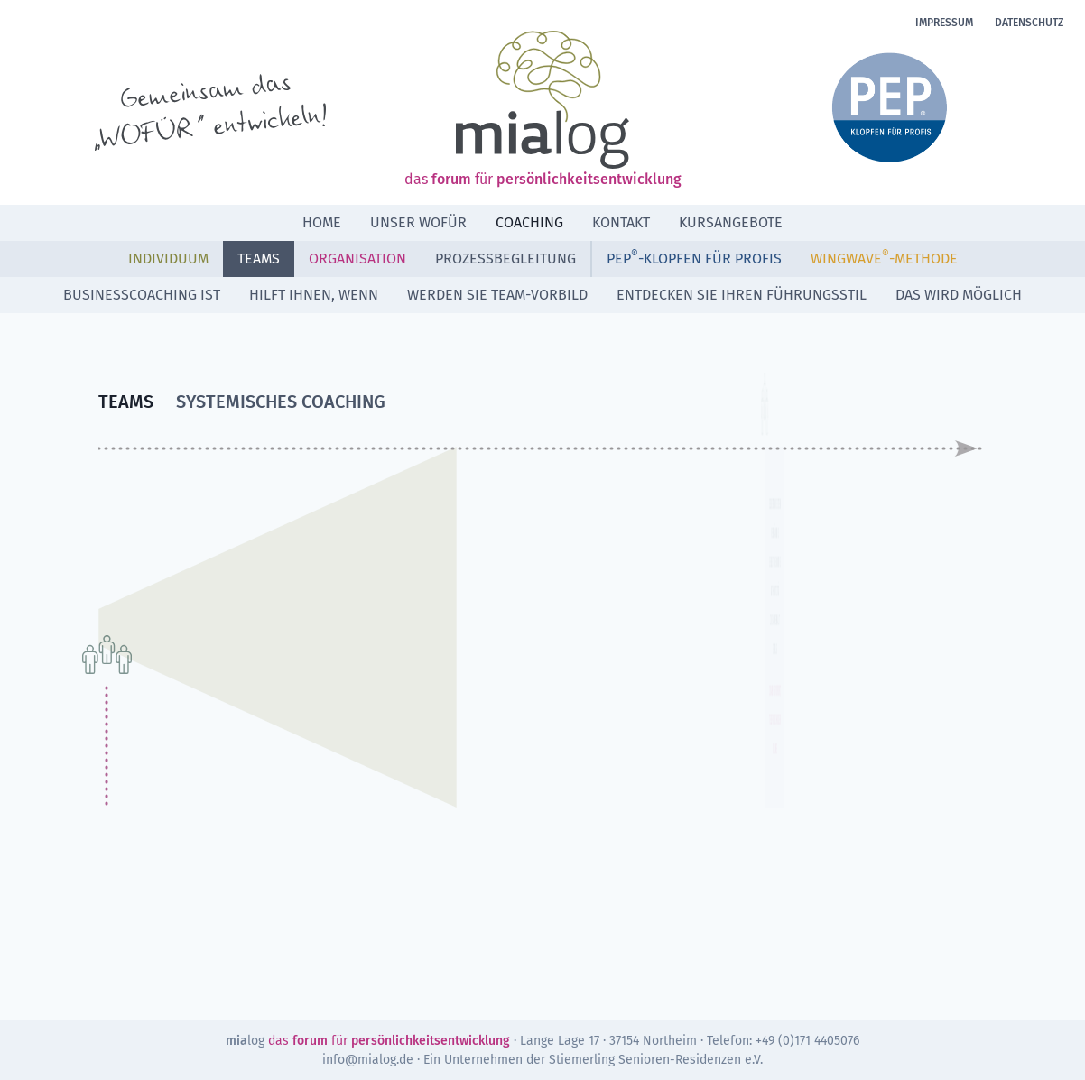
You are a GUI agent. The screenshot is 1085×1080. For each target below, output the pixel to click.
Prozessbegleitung (505, 258)
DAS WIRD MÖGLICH (958, 294)
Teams (258, 258)
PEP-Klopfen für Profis (694, 257)
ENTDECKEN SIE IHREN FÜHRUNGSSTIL (742, 294)
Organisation (357, 258)
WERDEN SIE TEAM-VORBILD (497, 294)
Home (321, 222)
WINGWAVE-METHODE (884, 257)
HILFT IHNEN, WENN (313, 294)
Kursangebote (731, 222)
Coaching (529, 222)
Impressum (944, 22)
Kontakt (621, 222)
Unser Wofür (418, 222)
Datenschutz (1029, 22)
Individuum (168, 258)
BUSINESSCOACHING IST (141, 294)
